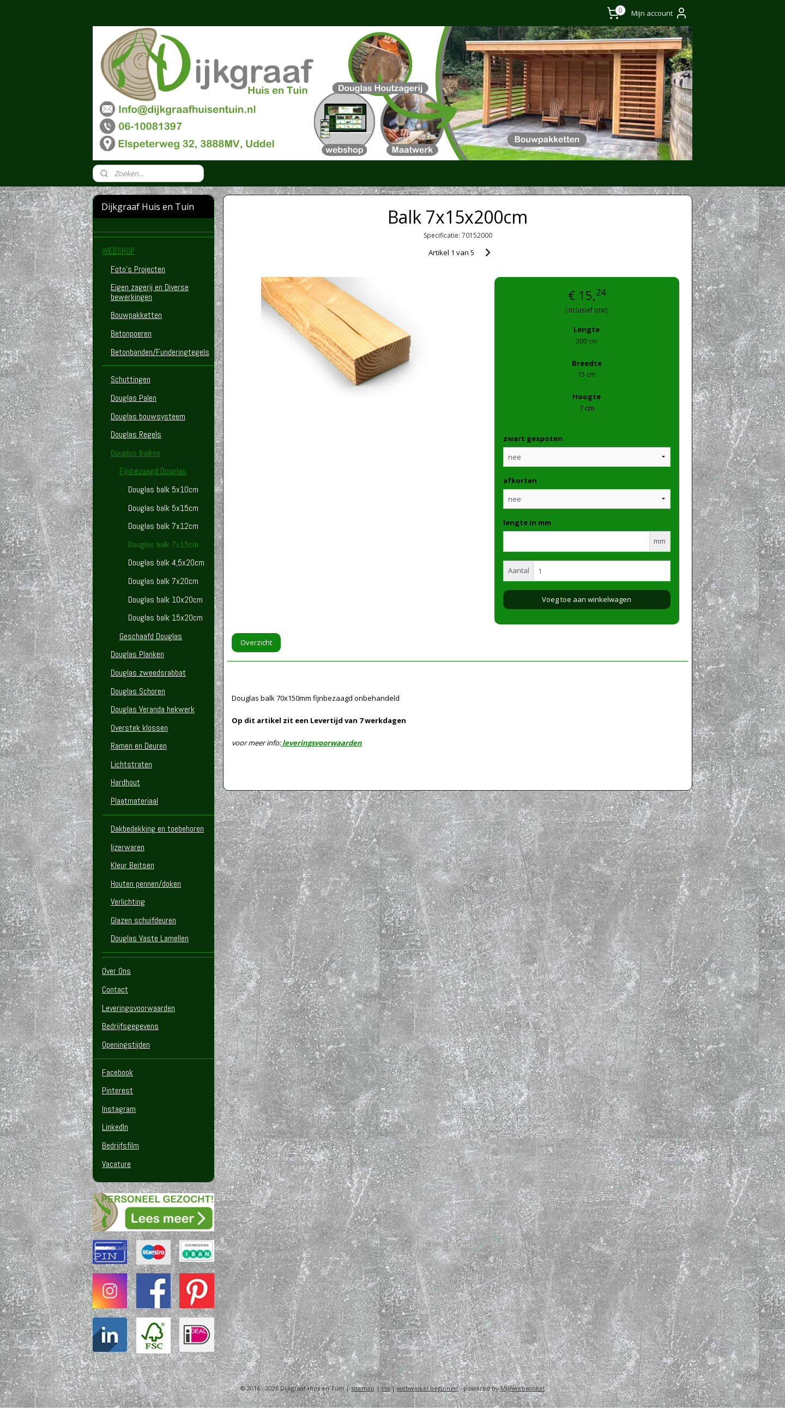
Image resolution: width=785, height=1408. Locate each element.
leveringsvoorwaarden (322, 743)
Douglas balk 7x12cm (163, 526)
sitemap (363, 1388)
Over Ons (116, 971)
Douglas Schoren (138, 691)
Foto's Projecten (138, 269)
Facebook (117, 1072)
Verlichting (128, 901)
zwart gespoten (533, 438)
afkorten (520, 480)
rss (386, 1388)
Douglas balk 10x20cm (165, 599)
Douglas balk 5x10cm (163, 489)
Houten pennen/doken (146, 883)
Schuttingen (130, 379)
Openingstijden (126, 1044)
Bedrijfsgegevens (130, 1026)
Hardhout (125, 782)
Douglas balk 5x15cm (163, 508)
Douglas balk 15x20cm (165, 617)
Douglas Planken (137, 654)
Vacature (116, 1164)
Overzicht (256, 642)
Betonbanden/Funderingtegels (160, 352)
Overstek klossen (139, 727)
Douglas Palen (133, 398)
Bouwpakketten (136, 315)
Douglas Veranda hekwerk (153, 709)
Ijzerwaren (127, 847)
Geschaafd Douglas (150, 636)
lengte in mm (527, 522)
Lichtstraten (131, 764)
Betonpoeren (131, 333)
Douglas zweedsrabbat (148, 672)
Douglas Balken (135, 453)
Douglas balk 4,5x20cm (166, 562)
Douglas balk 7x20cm (163, 581)
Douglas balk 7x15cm (163, 544)
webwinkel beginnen (427, 1388)
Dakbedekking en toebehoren (157, 828)
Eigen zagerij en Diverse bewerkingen (150, 292)
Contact (115, 989)
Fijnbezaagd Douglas (152, 471)
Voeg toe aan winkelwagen (586, 599)
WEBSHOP (118, 250)
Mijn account (659, 13)
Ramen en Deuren (139, 745)
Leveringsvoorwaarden (138, 1008)
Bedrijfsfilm (120, 1145)
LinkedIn (115, 1127)
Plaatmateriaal (134, 801)
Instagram (119, 1109)
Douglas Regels (136, 434)
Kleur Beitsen (132, 865)
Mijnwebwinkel (522, 1388)
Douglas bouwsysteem (148, 416)
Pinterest (117, 1090)
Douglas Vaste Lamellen (150, 938)
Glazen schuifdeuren (143, 920)
